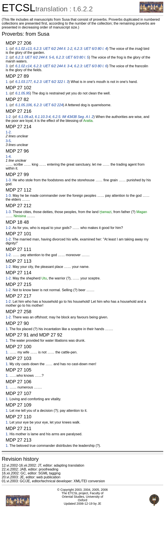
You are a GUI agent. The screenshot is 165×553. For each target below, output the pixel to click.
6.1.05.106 (23, 105)
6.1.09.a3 (26, 117)
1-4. (9, 156)
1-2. (9, 117)
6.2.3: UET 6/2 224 (48, 105)
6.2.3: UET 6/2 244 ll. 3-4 (53, 66)
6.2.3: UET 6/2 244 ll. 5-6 (34, 57)
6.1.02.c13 (23, 48)
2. (7, 57)
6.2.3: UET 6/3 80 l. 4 (90, 48)
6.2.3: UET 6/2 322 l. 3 (51, 82)
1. (7, 48)
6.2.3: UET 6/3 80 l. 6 (90, 66)
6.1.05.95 (22, 93)
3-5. (9, 141)
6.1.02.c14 (23, 66)
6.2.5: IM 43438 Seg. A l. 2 (72, 117)
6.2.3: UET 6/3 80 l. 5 (72, 57)
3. (7, 66)
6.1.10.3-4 (43, 117)
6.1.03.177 (23, 82)
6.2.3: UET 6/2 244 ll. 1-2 (53, 48)
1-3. (9, 180)
